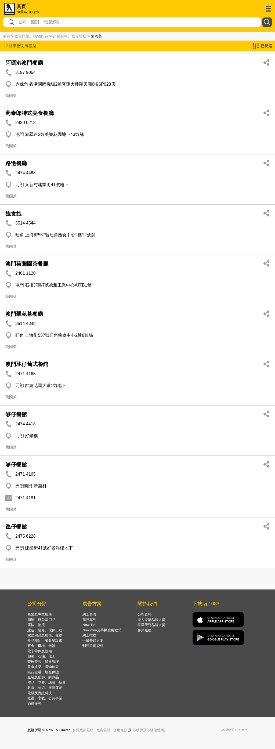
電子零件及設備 (39, 651)
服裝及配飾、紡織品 (43, 677)
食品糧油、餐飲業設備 (44, 641)
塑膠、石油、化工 (41, 656)
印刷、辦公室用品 (41, 620)
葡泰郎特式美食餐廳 (29, 113)
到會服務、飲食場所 (69, 36)
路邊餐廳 (16, 163)
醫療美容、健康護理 (43, 662)
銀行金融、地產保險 (43, 672)
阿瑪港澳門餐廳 (24, 63)
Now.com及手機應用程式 (101, 630)
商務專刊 (89, 620)
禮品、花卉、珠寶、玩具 (46, 683)
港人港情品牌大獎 (151, 620)
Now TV (88, 625)
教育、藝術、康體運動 (44, 688)
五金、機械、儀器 (41, 646)
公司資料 (144, 614)
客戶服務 (144, 630)
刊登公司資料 (92, 646)
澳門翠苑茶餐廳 (24, 314)
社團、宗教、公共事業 (44, 698)
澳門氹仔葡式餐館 (26, 364)
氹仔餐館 (16, 527)
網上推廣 (89, 635)
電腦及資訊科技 (39, 693)
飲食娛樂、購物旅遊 (31, 36)
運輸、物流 (36, 625)
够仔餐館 (16, 414)
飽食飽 (13, 213)
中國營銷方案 (92, 641)
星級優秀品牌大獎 (151, 625)
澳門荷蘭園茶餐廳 (26, 264)
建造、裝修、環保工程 (44, 630)
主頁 (6, 36)
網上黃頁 (89, 614)
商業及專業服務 (39, 614)
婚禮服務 (34, 703)
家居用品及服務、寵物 (44, 635)
